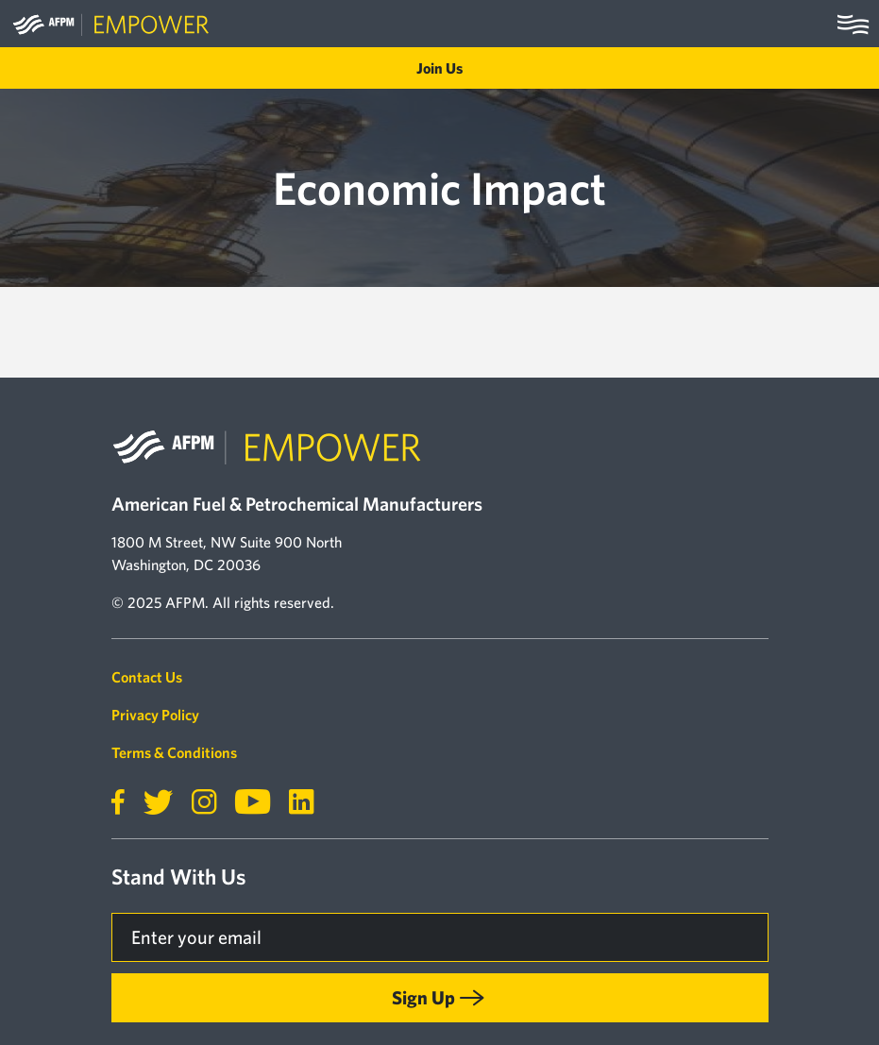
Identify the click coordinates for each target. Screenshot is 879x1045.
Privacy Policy (155, 714)
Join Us (439, 67)
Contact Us (146, 676)
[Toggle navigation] (853, 23)
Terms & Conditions (174, 752)
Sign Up (423, 997)
